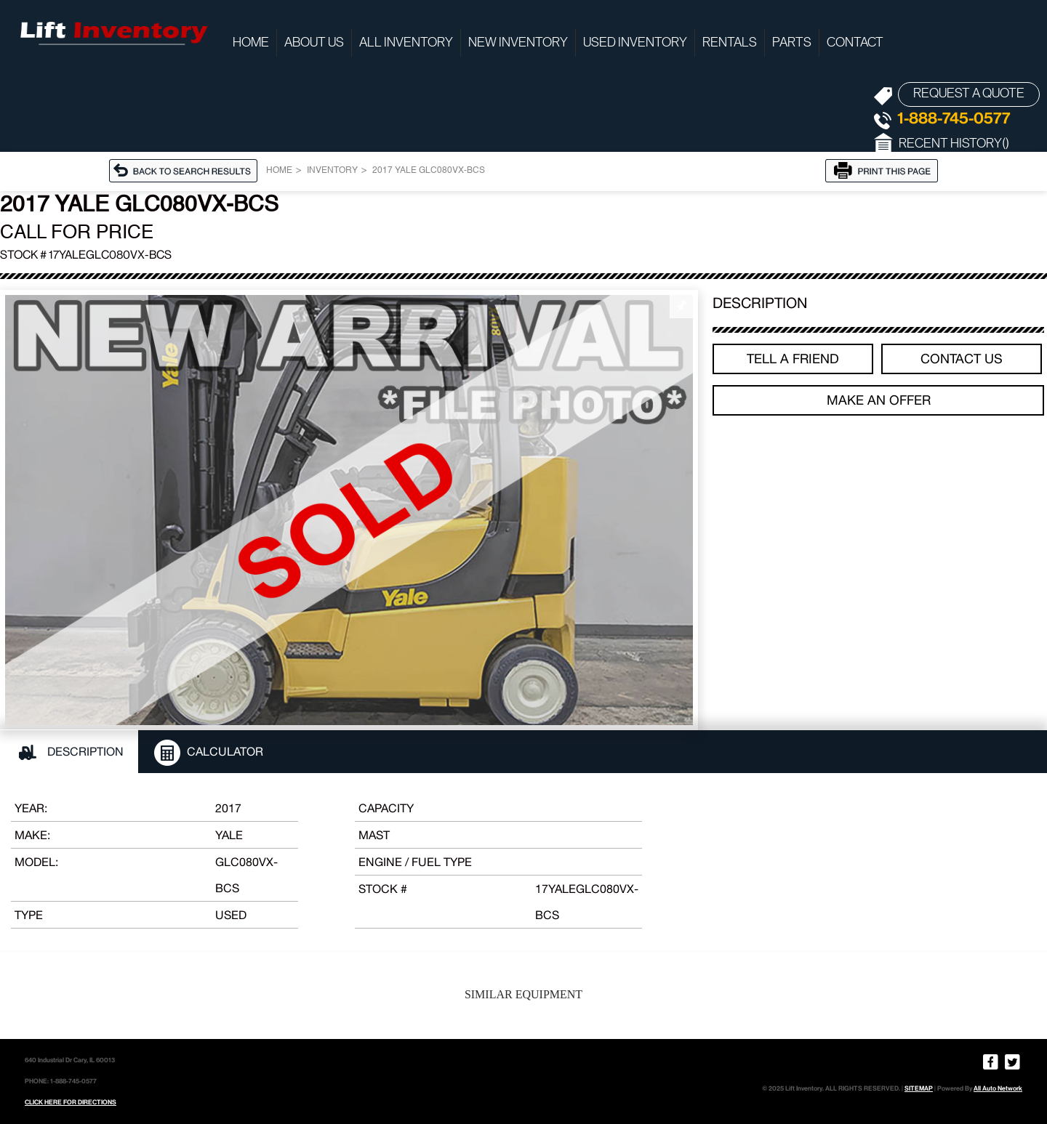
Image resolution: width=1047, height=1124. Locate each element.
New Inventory (518, 42)
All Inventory (406, 42)
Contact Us (961, 358)
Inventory (332, 170)
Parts (791, 42)
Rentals (729, 42)
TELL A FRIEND (793, 358)
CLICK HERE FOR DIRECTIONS (70, 1102)
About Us (314, 42)
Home (251, 42)
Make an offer (879, 400)
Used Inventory (635, 42)
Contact (855, 42)
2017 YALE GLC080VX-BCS (428, 170)
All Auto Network (998, 1088)
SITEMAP (918, 1088)
